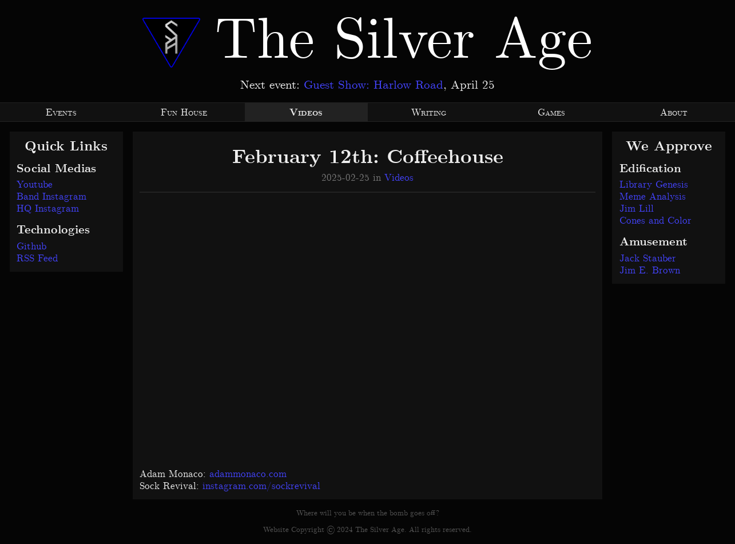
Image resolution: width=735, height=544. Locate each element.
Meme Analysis (652, 196)
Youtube (35, 184)
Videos (399, 178)
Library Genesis (653, 184)
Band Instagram (51, 196)
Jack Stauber (647, 258)
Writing (428, 112)
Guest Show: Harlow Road (373, 85)
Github (31, 246)
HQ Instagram (48, 208)
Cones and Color (655, 221)
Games (551, 112)
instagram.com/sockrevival (261, 486)
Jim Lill (636, 208)
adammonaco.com (248, 474)
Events (61, 112)
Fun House (184, 112)
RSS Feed (37, 258)
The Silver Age (367, 42)
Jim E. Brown (649, 270)
